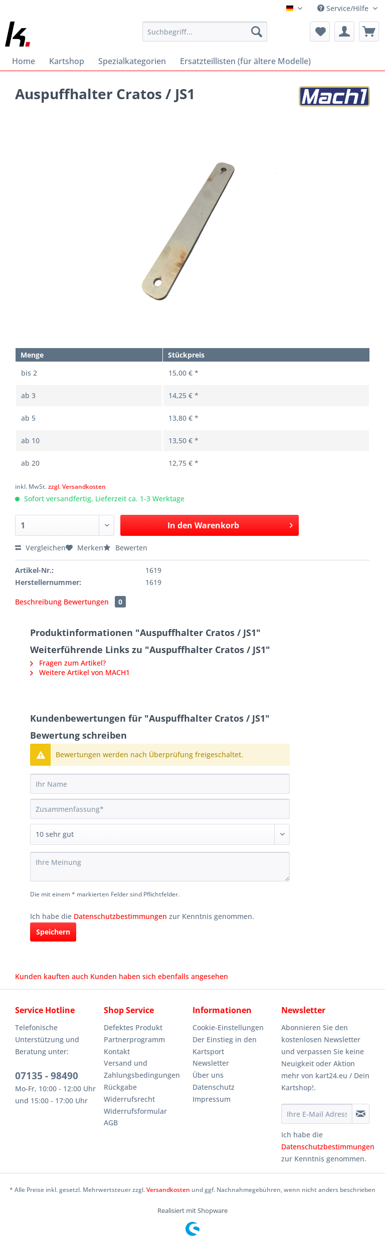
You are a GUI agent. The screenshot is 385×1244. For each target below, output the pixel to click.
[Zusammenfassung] (160, 809)
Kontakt (117, 1051)
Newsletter (210, 1063)
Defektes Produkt (133, 1027)
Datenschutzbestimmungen (120, 916)
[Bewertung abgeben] (160, 834)
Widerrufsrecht (129, 1099)
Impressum (211, 1099)
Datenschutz (213, 1087)
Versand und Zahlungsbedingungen (142, 1069)
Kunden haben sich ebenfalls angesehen (159, 976)
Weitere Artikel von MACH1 (80, 672)
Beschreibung (38, 601)
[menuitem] (205, 36)
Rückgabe (120, 1087)
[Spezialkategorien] (132, 61)
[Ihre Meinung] (160, 866)
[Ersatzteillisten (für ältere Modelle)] (245, 61)
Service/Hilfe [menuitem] (343, 8)
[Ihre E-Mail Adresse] (316, 1114)
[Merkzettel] (320, 32)
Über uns (208, 1075)
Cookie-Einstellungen (228, 1027)
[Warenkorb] (369, 32)
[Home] (23, 61)
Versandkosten (168, 1189)
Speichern (53, 932)
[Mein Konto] (344, 32)
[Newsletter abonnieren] (360, 1114)
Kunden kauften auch (51, 976)
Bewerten (125, 547)
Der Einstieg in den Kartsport (224, 1045)
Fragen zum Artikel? (68, 663)
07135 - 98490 (46, 1075)
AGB (111, 1122)
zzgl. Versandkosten (77, 486)
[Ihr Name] (160, 784)
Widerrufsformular (135, 1111)
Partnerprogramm (134, 1039)
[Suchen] (256, 32)
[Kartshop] (66, 61)
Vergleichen (40, 547)
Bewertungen (95, 601)
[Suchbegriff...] (205, 32)
